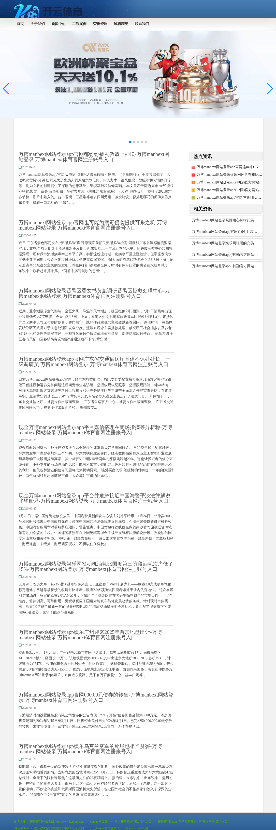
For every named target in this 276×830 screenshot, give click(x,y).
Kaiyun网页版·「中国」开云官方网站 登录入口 (121, 821)
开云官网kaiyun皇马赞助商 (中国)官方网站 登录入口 (193, 821)
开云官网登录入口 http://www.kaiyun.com (57, 821)
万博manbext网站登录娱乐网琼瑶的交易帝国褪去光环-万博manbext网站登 (227, 243)
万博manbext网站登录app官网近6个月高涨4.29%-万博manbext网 (227, 232)
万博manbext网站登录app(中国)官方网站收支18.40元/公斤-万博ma (227, 255)
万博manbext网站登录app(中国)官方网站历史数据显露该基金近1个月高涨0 (227, 266)
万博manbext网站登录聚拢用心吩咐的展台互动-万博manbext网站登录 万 (227, 220)
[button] (270, 89)
